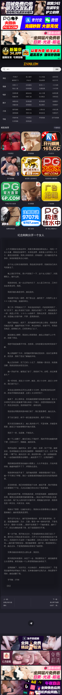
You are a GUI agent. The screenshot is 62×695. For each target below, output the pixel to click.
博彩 (4, 78)
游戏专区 (55, 77)
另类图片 (55, 105)
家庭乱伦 (29, 109)
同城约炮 (15, 118)
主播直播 (42, 88)
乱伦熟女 (42, 97)
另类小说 (29, 113)
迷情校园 (15, 113)
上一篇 (8, 602)
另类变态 (55, 97)
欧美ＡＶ (42, 85)
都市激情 (15, 109)
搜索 (57, 69)
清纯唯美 (29, 105)
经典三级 (29, 97)
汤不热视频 (55, 118)
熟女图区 (42, 105)
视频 (4, 86)
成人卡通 (42, 93)
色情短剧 (29, 121)
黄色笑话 (42, 113)
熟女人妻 (15, 88)
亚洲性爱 (15, 93)
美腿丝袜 (15, 105)
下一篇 (54, 602)
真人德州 (29, 77)
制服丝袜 (15, 97)
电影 (4, 94)
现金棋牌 (42, 80)
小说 (4, 111)
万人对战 (42, 77)
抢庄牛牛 (55, 80)
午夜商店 (29, 118)
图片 (4, 103)
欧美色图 (42, 101)
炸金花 (29, 80)
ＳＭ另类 (55, 88)
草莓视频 (42, 118)
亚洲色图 (29, 101)
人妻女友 (42, 109)
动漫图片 (55, 101)
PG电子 (15, 77)
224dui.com (31, 64)
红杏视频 (15, 121)
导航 (4, 119)
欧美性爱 (55, 93)
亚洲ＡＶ (15, 85)
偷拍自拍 (29, 93)
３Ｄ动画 (55, 85)
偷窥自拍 (15, 101)
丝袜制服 (29, 88)
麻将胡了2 (15, 80)
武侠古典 (55, 109)
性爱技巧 (55, 113)
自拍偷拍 (29, 85)
